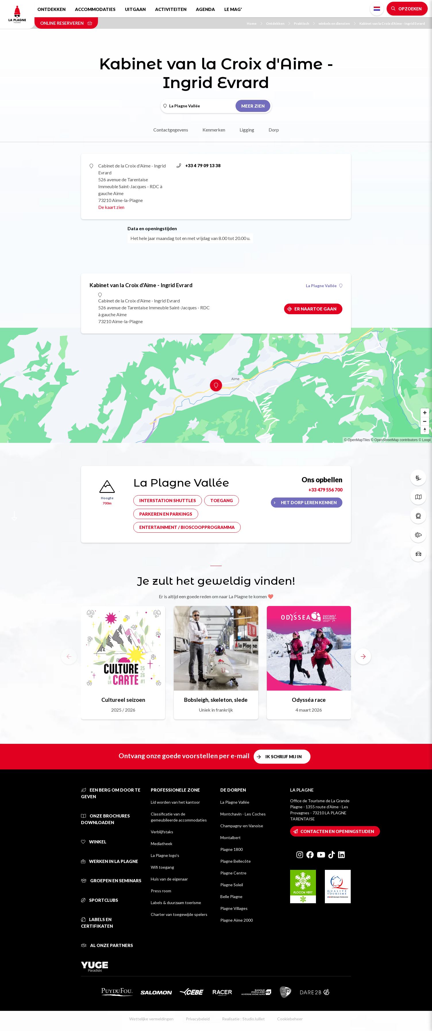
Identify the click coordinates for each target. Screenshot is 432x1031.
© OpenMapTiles (357, 440)
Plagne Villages (234, 908)
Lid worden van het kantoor (175, 802)
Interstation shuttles (167, 500)
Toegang (221, 500)
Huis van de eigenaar (169, 878)
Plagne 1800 (231, 849)
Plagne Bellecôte (235, 861)
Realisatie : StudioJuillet (243, 1018)
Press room (161, 890)
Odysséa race (309, 699)
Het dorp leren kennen (309, 502)
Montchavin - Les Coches (243, 813)
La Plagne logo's (165, 855)
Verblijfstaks (162, 831)
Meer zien (253, 105)
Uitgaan (135, 9)
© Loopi (425, 440)
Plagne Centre (233, 872)
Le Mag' (233, 9)
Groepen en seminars (111, 880)
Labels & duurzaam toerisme (176, 902)
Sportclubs (99, 900)
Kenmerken (214, 129)
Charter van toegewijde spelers (179, 914)
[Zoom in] (425, 412)
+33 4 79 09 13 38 (199, 165)
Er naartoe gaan (315, 308)
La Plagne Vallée (324, 285)
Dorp (274, 129)
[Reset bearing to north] (425, 430)
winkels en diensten (337, 23)
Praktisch (304, 23)
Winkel (93, 841)
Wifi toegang (162, 867)
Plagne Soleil (231, 884)
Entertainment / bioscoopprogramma (187, 527)
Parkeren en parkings (165, 514)
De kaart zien (111, 207)
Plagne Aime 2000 (236, 920)
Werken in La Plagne (109, 861)
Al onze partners (107, 945)
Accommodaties (95, 9)
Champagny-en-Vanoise (241, 825)
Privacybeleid (198, 1018)
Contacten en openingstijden (337, 831)
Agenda (205, 9)
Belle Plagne (231, 896)
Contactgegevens (170, 129)
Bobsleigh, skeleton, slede (216, 699)
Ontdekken (51, 9)
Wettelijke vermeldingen (151, 1018)
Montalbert (230, 837)
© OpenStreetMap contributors (394, 440)
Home (254, 23)
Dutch (377, 9)
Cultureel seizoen (123, 699)
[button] (363, 656)
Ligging (247, 129)
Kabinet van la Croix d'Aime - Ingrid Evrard (392, 23)
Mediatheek (161, 843)
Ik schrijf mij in (283, 756)
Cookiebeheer (290, 1018)
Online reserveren (66, 23)
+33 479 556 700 (325, 489)
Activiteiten (170, 9)
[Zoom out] (425, 421)
